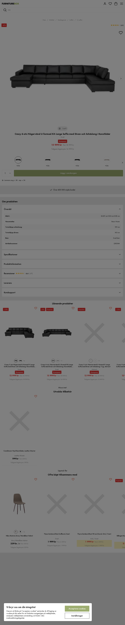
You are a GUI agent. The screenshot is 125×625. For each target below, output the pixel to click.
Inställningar (77, 615)
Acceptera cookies (77, 608)
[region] (48, 612)
